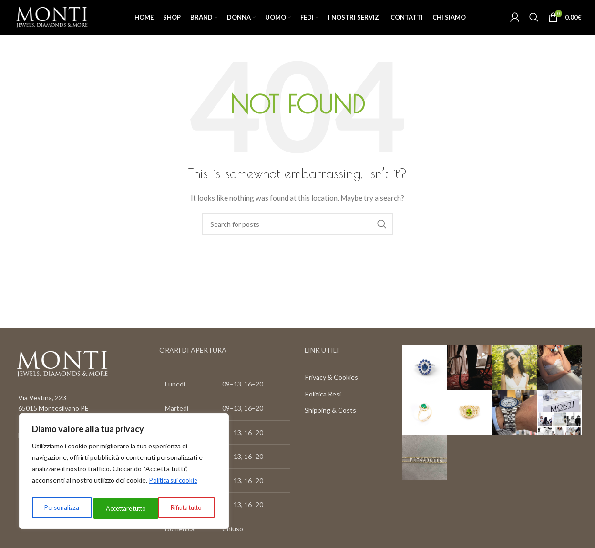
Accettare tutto (183, 508)
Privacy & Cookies (331, 392)
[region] (124, 473)
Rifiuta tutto (118, 508)
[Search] (534, 24)
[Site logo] (62, 24)
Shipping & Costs (330, 425)
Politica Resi (323, 409)
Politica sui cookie (175, 484)
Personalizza (59, 508)
